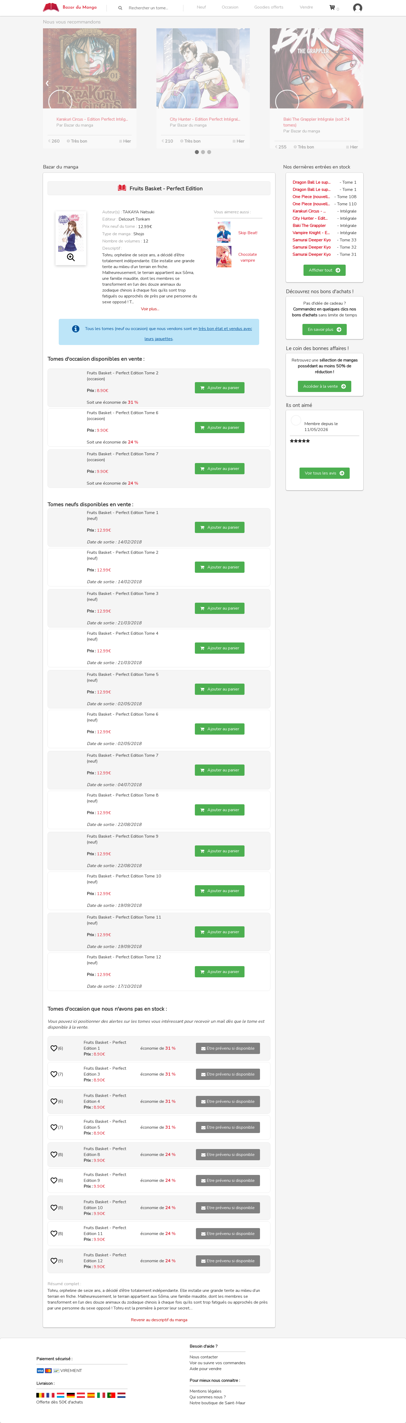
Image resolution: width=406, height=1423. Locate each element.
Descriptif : (112, 248)
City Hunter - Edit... (310, 218)
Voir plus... (150, 309)
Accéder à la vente (324, 386)
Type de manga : (117, 234)
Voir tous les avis (324, 473)
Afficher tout (324, 270)
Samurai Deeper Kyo (312, 240)
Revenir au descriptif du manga (159, 1320)
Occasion (230, 7)
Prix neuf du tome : (120, 226)
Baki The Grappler (309, 226)
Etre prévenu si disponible (228, 1048)
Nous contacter (204, 1357)
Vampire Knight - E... (311, 233)
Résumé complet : (64, 1284)
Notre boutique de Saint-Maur (217, 1403)
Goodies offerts (268, 7)
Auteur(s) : (112, 212)
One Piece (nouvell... (311, 197)
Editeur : (109, 219)
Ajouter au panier (219, 388)
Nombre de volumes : (122, 241)
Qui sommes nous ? (208, 1397)
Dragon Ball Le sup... (311, 182)
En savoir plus (324, 329)
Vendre (306, 7)
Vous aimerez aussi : (232, 212)
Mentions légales (206, 1391)
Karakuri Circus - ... (309, 211)
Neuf (201, 7)
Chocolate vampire (247, 257)
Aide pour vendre (206, 1369)
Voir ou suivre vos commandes (218, 1363)
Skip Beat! (247, 233)
